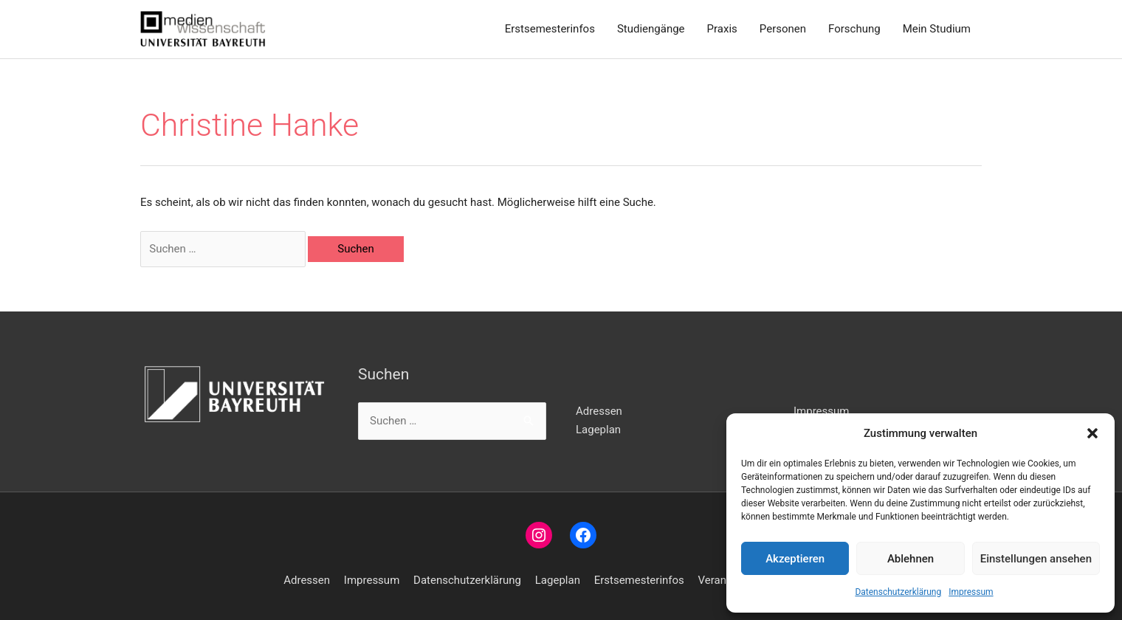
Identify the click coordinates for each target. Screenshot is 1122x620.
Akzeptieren (795, 558)
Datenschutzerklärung (898, 592)
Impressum (971, 592)
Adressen (599, 411)
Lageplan (598, 429)
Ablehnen (910, 558)
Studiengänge (651, 28)
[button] (1092, 433)
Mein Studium (937, 28)
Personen (783, 28)
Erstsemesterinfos (550, 28)
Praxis (722, 28)
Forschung (854, 28)
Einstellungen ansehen (1036, 558)
